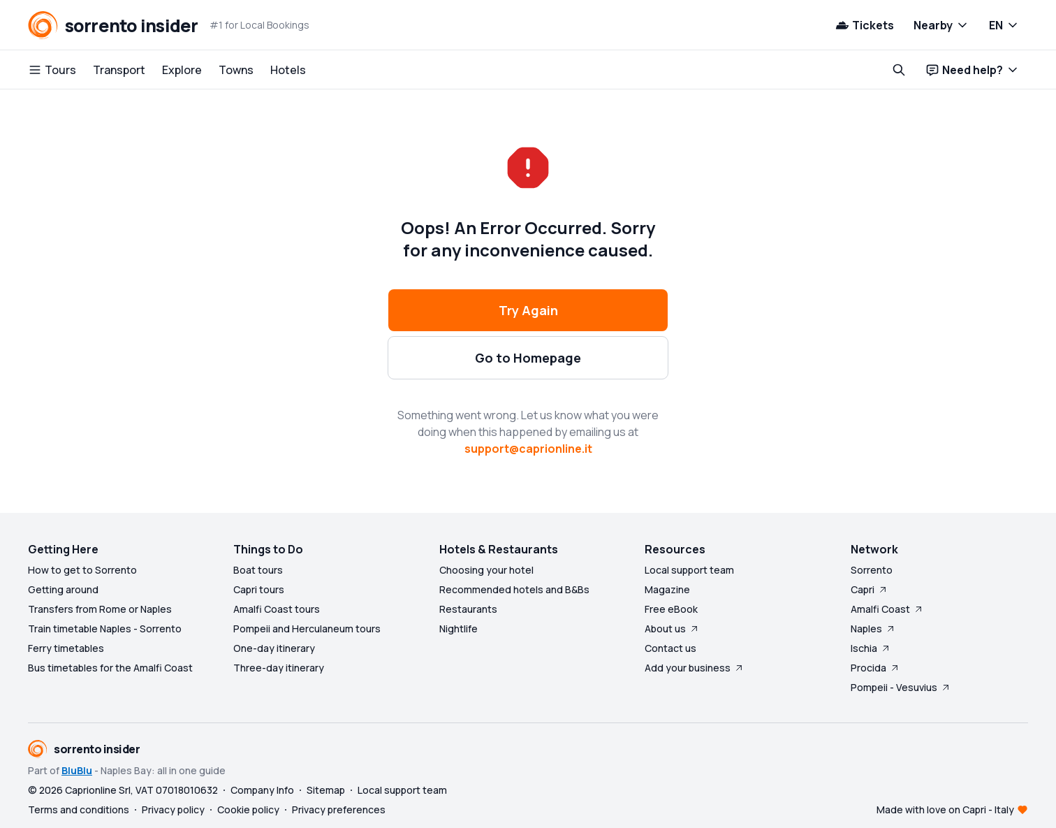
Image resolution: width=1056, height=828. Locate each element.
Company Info (262, 790)
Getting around (63, 589)
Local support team (689, 569)
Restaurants (468, 609)
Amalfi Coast (887, 609)
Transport (119, 70)
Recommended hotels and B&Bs (514, 589)
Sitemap (326, 790)
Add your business (695, 667)
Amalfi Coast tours (276, 609)
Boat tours (258, 569)
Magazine (667, 589)
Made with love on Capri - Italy (945, 809)
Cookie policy (248, 809)
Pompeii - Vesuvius (901, 687)
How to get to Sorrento (82, 569)
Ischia (871, 648)
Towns (236, 70)
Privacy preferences (339, 809)
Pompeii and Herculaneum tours (307, 628)
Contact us (670, 648)
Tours (52, 70)
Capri (869, 589)
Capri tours (258, 589)
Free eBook (671, 609)
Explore (182, 70)
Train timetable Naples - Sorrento (105, 628)
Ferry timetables (66, 648)
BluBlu (76, 770)
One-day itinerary (274, 648)
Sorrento (872, 569)
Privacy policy (173, 809)
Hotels (288, 70)
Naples (873, 628)
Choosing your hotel (486, 569)
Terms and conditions (78, 809)
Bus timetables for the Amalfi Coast (110, 667)
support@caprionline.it (528, 448)
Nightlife (458, 628)
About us (672, 628)
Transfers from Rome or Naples (100, 609)
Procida (875, 667)
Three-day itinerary (278, 667)
